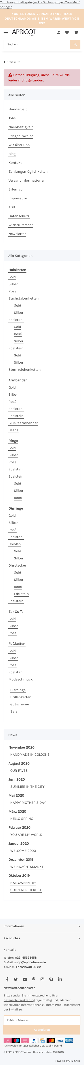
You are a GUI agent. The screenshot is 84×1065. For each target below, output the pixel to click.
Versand (57, 1045)
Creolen (15, 544)
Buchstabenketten (24, 298)
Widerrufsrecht (21, 225)
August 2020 (19, 763)
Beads (13, 430)
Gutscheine (19, 704)
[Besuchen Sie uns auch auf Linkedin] (59, 979)
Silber (13, 284)
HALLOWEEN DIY (23, 883)
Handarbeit (18, 109)
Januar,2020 (19, 843)
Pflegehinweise (21, 136)
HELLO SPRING (21, 818)
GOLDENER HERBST (25, 890)
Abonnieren (42, 1030)
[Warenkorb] (75, 32)
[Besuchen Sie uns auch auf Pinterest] (33, 979)
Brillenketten (20, 697)
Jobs (12, 118)
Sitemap (15, 189)
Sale (13, 711)
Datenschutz (19, 216)
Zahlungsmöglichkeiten (28, 171)
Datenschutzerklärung (19, 1000)
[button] (59, 32)
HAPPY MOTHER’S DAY (28, 802)
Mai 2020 (16, 795)
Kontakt (15, 162)
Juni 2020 (17, 779)
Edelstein (16, 348)
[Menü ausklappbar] (6, 30)
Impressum (18, 198)
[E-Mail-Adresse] (42, 1020)
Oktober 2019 (19, 875)
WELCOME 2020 (23, 850)
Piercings (18, 690)
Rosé (12, 291)
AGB (12, 207)
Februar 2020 (19, 827)
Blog (12, 154)
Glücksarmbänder (23, 423)
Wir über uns (19, 145)
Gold (12, 277)
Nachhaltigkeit (21, 127)
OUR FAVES (19, 770)
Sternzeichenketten (25, 369)
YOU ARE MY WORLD (26, 834)
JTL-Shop (74, 1060)
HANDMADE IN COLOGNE (30, 754)
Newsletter (17, 234)
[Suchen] (37, 44)
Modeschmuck (21, 679)
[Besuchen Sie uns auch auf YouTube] (24, 979)
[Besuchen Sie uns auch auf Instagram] (42, 979)
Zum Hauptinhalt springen (19, 2)
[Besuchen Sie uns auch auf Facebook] (7, 979)
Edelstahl (16, 320)
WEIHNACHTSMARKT (26, 867)
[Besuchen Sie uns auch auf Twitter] (15, 979)
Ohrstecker (17, 565)
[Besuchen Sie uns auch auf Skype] (51, 979)
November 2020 (21, 747)
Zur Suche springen (51, 2)
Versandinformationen (27, 180)
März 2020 (17, 811)
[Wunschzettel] (67, 32)
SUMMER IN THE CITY (27, 786)
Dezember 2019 (21, 859)
